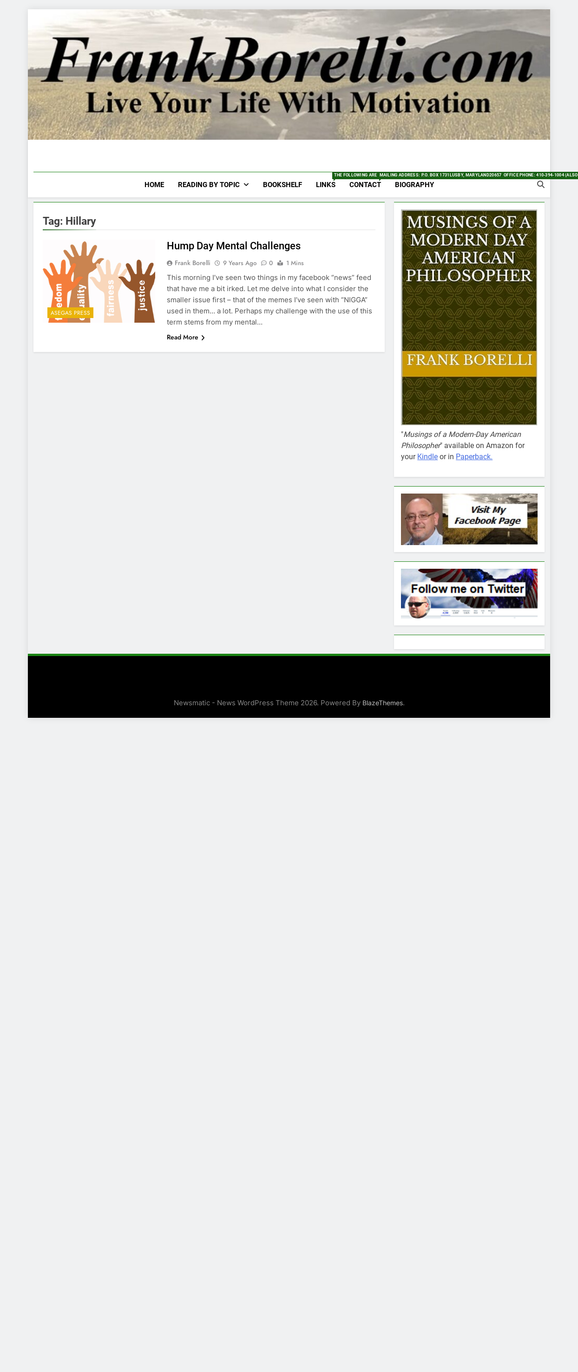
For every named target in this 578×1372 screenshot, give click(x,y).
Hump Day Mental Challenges (231, 246)
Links (329, 180)
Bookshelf (282, 185)
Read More (186, 337)
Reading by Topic (209, 185)
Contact (368, 180)
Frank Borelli (192, 262)
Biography (414, 185)
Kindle (427, 456)
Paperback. (474, 456)
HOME (154, 185)
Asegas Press (70, 313)
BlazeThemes (382, 703)
